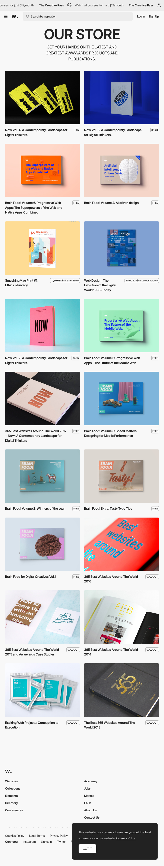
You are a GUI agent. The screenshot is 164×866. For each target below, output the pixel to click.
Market (89, 795)
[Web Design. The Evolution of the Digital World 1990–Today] (121, 248)
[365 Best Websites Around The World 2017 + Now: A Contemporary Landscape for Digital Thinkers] (42, 398)
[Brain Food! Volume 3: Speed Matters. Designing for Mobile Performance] (121, 398)
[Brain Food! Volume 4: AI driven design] (121, 170)
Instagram (29, 841)
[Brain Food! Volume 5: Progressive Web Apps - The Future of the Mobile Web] (121, 325)
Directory (11, 803)
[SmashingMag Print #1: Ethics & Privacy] (42, 248)
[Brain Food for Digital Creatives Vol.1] (42, 544)
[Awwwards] (15, 16)
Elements (11, 795)
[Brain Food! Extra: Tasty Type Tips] (121, 476)
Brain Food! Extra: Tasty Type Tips (108, 508)
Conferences (14, 810)
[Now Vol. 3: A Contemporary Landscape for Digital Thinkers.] (121, 97)
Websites (11, 781)
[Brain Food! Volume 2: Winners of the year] (42, 476)
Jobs (87, 788)
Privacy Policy (59, 835)
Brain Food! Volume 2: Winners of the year (35, 508)
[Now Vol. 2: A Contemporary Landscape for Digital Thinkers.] (42, 325)
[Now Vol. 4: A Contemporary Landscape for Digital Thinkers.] (42, 97)
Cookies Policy (14, 835)
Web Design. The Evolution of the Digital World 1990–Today (100, 285)
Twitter (61, 841)
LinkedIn (46, 841)
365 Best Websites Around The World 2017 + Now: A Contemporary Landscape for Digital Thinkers (35, 436)
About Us (90, 810)
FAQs (87, 803)
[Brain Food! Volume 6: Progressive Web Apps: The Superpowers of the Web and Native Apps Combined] (42, 170)
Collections (12, 788)
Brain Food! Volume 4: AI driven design (111, 203)
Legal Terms (37, 835)
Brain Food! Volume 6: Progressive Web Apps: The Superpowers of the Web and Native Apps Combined (33, 207)
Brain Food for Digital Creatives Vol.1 (30, 577)
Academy (90, 781)
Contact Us (92, 817)
